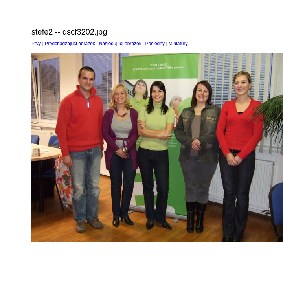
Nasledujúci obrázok (120, 43)
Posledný (155, 43)
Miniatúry (178, 43)
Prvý (36, 43)
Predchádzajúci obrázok (70, 43)
